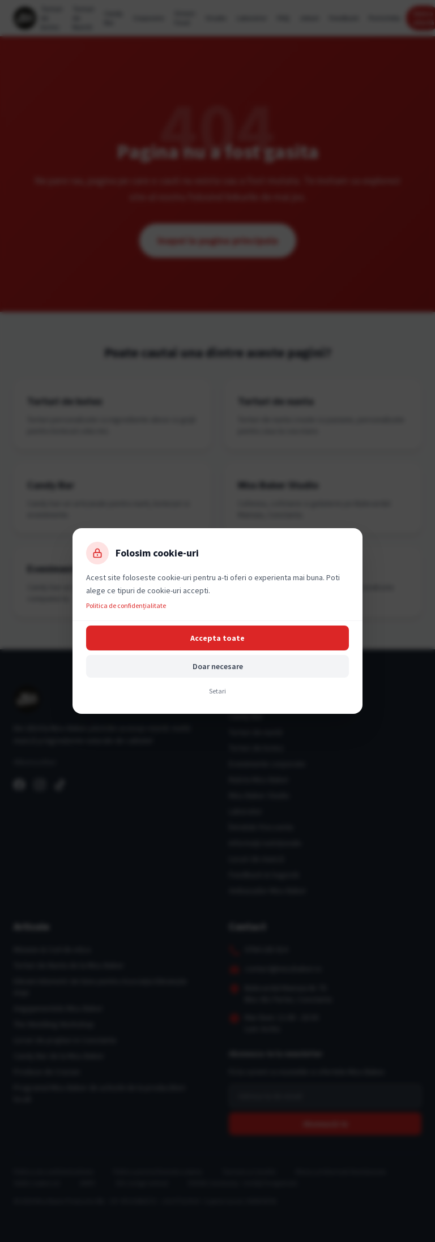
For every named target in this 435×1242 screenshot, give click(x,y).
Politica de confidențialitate (126, 605)
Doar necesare (218, 666)
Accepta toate (217, 638)
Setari (217, 691)
